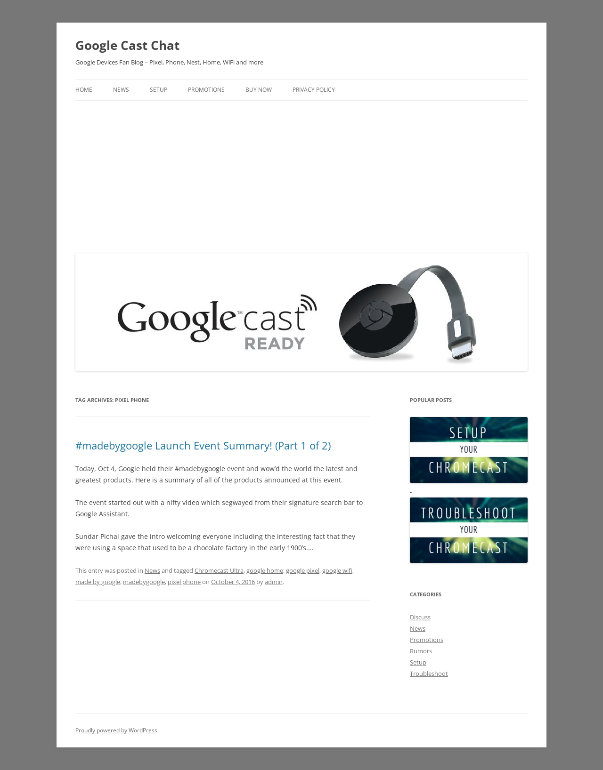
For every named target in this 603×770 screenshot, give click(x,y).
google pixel (302, 570)
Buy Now (258, 90)
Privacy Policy (314, 90)
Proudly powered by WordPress (116, 730)
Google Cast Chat (127, 45)
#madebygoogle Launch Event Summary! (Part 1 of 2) (203, 445)
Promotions (206, 90)
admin (274, 582)
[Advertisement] (301, 171)
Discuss (420, 617)
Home (83, 90)
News (121, 90)
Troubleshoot (429, 673)
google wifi (337, 570)
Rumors (421, 651)
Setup (158, 90)
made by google (97, 582)
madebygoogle (144, 582)
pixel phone (184, 582)
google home (264, 570)
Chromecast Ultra (219, 570)
